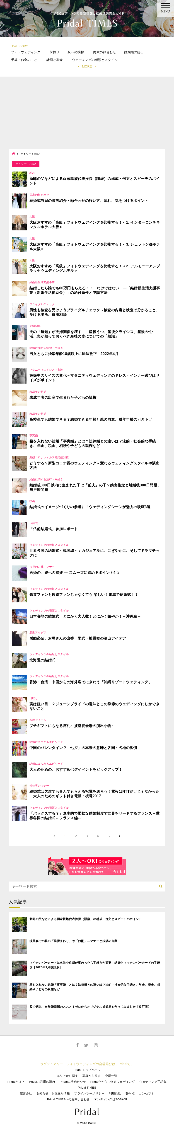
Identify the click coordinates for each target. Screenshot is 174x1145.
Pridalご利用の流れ (42, 1081)
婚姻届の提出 (134, 52)
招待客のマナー (39, 785)
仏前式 (33, 523)
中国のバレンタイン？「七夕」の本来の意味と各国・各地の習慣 (83, 748)
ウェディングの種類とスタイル (95, 60)
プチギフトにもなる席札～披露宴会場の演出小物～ (72, 726)
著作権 (130, 1093)
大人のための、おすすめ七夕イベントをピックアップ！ (75, 769)
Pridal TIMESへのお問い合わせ (68, 1099)
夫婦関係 (35, 326)
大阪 (32, 216)
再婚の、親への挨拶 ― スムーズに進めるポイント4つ (74, 573)
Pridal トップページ (87, 1070)
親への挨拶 (76, 52)
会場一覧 (111, 1075)
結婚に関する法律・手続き (46, 348)
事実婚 (33, 435)
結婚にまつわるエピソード (46, 742)
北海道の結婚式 (42, 660)
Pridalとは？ (16, 1081)
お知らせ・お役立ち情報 (53, 1093)
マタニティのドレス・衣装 (46, 369)
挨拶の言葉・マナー (42, 566)
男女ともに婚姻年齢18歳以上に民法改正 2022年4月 (73, 354)
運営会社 (26, 1093)
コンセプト (146, 1093)
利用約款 (115, 1093)
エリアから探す (67, 1075)
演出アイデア (37, 632)
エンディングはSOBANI (110, 1099)
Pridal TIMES (87, 1087)
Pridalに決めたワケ (73, 1081)
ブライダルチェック (42, 304)
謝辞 (32, 172)
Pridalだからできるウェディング (112, 1081)
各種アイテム (37, 720)
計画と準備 (54, 60)
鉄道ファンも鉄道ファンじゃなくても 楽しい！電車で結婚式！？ (83, 595)
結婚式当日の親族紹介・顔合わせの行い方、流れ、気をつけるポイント (88, 201)
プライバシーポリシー (89, 1093)
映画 (32, 501)
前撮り (54, 52)
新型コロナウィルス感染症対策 (49, 457)
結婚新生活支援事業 (42, 282)
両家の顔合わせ (104, 52)
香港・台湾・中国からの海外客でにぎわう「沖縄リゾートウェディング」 (90, 682)
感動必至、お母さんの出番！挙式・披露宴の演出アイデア (77, 638)
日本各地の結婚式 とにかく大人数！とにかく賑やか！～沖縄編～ (85, 616)
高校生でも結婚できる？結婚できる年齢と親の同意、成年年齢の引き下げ (90, 419)
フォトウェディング (26, 52)
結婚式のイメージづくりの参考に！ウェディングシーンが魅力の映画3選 (89, 507)
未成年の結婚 (37, 391)
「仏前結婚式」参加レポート (53, 529)
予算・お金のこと (24, 60)
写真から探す (91, 1075)
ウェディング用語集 (153, 1081)
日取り (33, 698)
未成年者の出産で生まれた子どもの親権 (62, 397)
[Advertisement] (87, 115)
